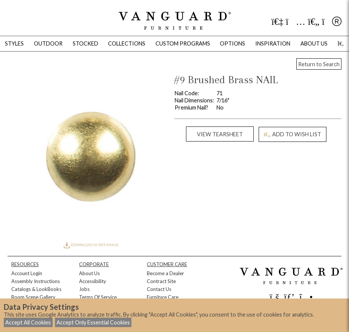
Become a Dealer (165, 273)
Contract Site (161, 281)
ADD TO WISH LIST (292, 134)
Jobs (84, 289)
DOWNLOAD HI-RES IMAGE (91, 244)
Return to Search (319, 64)
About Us (89, 273)
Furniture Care (162, 297)
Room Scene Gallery (33, 297)
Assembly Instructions (35, 281)
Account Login (26, 273)
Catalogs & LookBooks (36, 289)
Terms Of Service (98, 297)
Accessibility (92, 281)
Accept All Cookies (28, 322)
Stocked (85, 43)
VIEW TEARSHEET (220, 134)
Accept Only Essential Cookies (93, 322)
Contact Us (159, 289)
